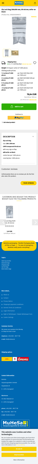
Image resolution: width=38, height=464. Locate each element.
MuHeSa (34, 17)
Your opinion (28, 183)
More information (19, 460)
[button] (3, 222)
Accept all (19, 449)
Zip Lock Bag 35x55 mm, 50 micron (9, 222)
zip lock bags (4, 267)
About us (6, 295)
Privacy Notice (20, 445)
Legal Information (9, 311)
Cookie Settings (8, 317)
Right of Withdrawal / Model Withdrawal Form (17, 314)
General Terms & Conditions (12, 307)
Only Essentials (19, 455)
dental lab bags (5, 263)
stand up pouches (6, 261)
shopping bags (5, 265)
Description (9, 136)
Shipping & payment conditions (13, 304)
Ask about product (9, 122)
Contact (5, 298)
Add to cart (16, 106)
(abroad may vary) (26, 64)
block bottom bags (6, 269)
